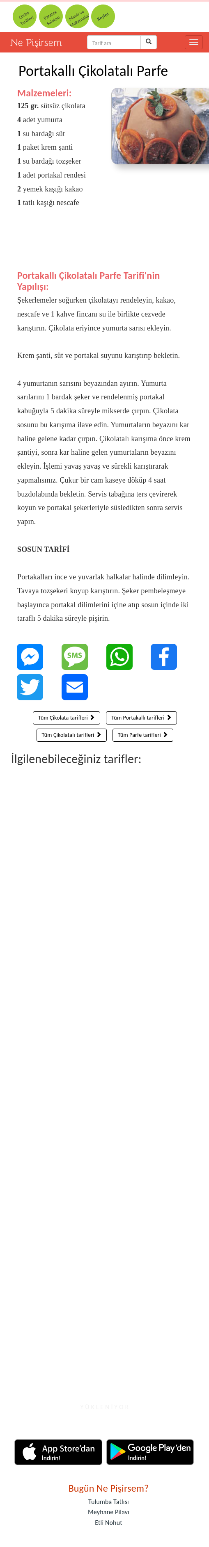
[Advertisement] (100, 245)
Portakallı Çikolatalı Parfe (93, 71)
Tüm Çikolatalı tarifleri (71, 734)
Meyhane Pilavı (108, 1512)
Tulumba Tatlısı (108, 1502)
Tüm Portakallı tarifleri (141, 717)
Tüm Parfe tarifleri (143, 734)
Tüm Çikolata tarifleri (66, 717)
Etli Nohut (108, 1522)
